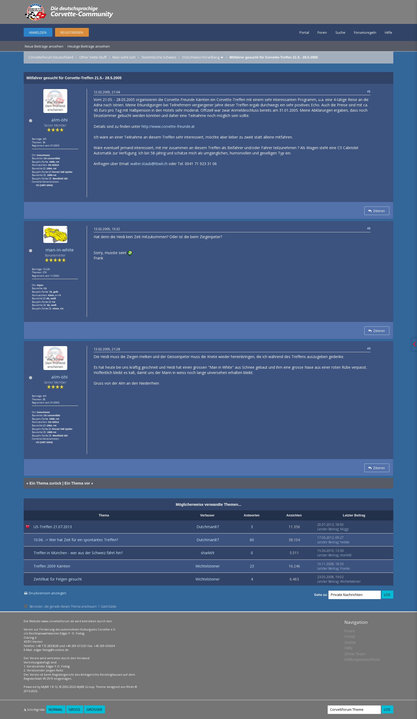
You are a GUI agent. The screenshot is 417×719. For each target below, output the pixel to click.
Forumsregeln (365, 32)
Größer (94, 709)
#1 (368, 91)
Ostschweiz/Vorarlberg (200, 57)
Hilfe (388, 32)
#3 (368, 348)
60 (252, 539)
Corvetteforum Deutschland (50, 57)
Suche (340, 32)
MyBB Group (85, 687)
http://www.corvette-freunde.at (168, 126)
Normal (55, 709)
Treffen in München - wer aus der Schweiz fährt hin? (78, 552)
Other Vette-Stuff (93, 57)
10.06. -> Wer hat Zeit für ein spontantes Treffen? (76, 539)
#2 (368, 228)
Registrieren (71, 32)
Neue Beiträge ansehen (44, 46)
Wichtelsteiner (207, 566)
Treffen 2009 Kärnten (52, 566)
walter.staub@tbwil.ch (149, 163)
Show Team (354, 653)
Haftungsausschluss (362, 659)
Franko (345, 568)
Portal (304, 32)
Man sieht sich (124, 57)
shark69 (207, 552)
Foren (322, 32)
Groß (74, 709)
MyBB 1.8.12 (49, 687)
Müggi (344, 529)
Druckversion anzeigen (47, 593)
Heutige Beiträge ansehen (89, 46)
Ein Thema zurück (45, 483)
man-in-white (59, 250)
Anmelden (38, 32)
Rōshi (130, 687)
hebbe (344, 542)
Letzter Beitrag (328, 529)
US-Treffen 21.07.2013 (53, 526)
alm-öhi (59, 120)
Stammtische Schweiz (158, 57)
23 (252, 566)
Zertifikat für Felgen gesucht (58, 579)
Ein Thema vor (77, 483)
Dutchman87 (208, 526)
